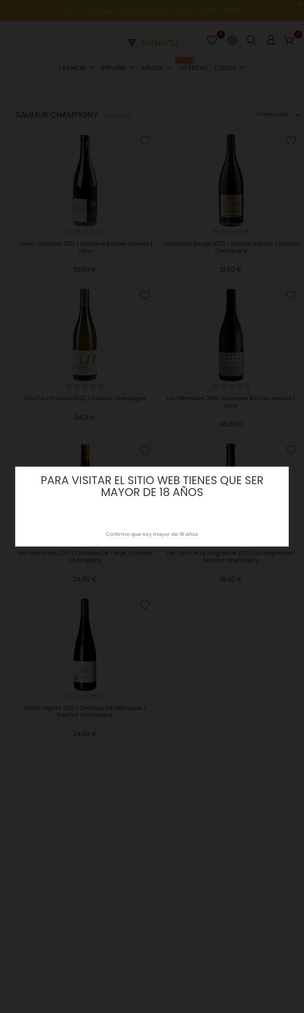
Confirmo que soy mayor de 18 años (152, 534)
